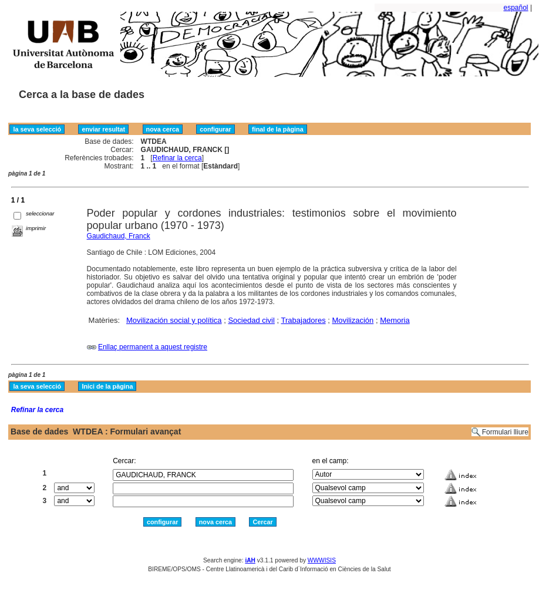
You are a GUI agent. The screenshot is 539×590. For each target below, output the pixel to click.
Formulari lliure (505, 432)
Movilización (352, 320)
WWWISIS (322, 560)
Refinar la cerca (177, 158)
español (516, 8)
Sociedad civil (251, 320)
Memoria (395, 320)
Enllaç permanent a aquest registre (152, 347)
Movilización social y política (174, 320)
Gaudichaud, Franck (118, 236)
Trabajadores (303, 320)
